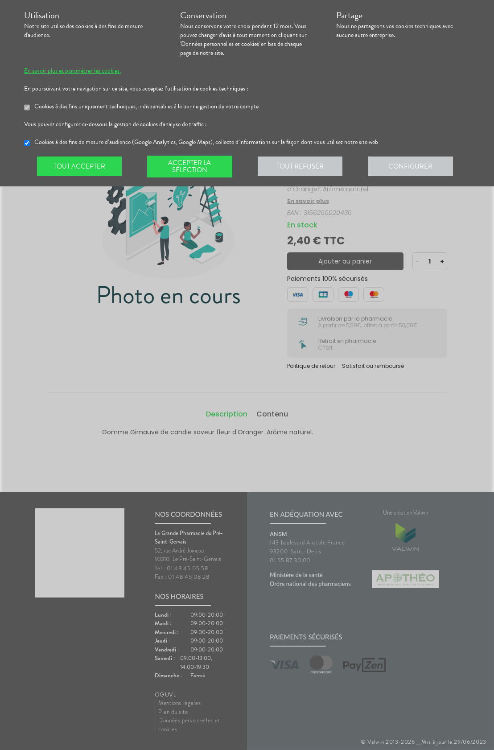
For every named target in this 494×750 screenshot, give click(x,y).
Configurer (414, 166)
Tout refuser (303, 166)
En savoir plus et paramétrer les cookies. (72, 70)
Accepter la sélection (191, 166)
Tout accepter (79, 166)
